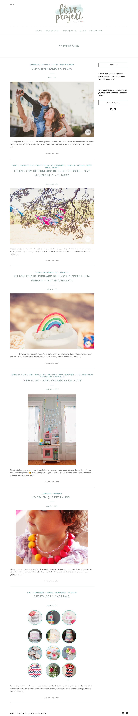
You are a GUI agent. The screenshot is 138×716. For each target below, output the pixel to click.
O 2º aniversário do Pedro (51, 68)
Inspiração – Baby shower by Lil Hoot (51, 380)
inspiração (69, 375)
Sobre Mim (52, 31)
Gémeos (50, 593)
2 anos (14, 165)
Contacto (96, 31)
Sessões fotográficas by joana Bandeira (58, 65)
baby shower (28, 375)
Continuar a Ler (52, 153)
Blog (83, 31)
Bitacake (46, 375)
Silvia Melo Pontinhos (76, 165)
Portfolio (70, 31)
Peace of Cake (47, 377)
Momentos (60, 165)
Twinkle (55, 167)
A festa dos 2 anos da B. (52, 596)
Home (39, 31)
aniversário (34, 65)
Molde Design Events (84, 375)
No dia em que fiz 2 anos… (52, 497)
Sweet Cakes (59, 377)
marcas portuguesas (45, 165)
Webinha (43, 713)
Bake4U (38, 375)
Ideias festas (57, 375)
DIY (33, 165)
